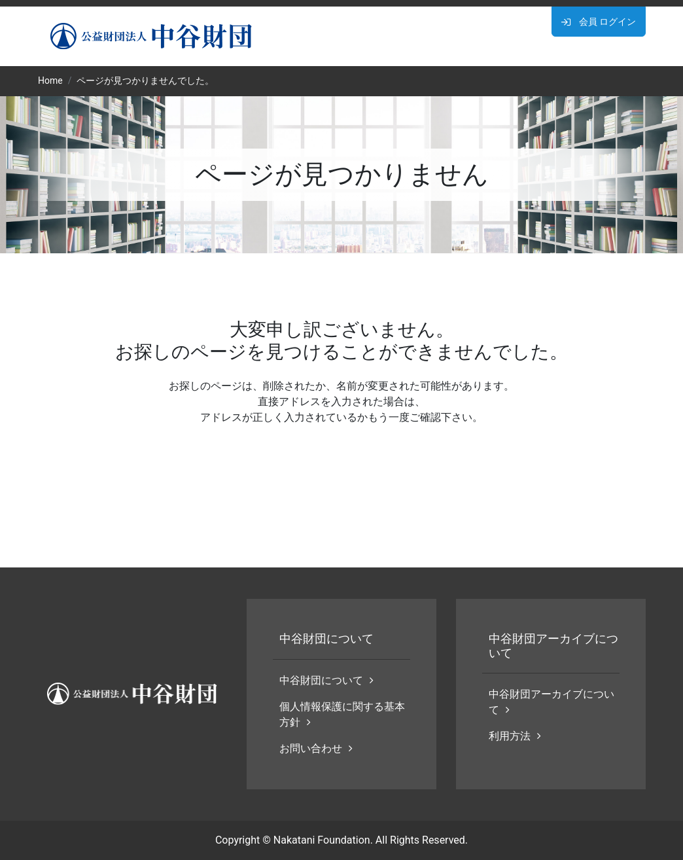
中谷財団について (326, 680)
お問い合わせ (316, 748)
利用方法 (515, 736)
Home (50, 80)
